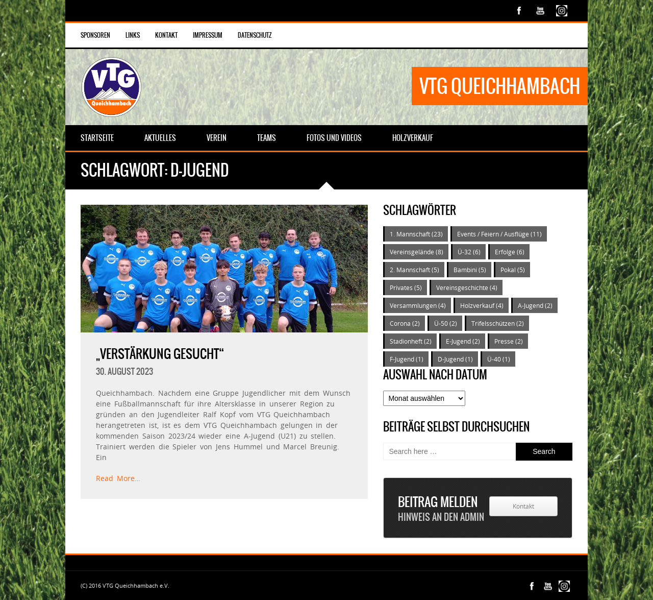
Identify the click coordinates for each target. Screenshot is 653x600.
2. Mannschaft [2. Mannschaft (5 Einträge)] (414, 270)
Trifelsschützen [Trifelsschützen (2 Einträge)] (497, 323)
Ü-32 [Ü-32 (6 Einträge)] (469, 252)
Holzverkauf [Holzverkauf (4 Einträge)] (482, 305)
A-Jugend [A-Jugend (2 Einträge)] (535, 305)
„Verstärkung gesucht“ (160, 354)
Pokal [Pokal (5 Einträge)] (512, 270)
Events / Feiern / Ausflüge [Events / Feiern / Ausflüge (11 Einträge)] (499, 234)
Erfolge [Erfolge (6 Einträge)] (509, 252)
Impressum (207, 35)
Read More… (118, 478)
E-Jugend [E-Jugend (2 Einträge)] (463, 341)
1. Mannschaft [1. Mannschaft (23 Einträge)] (416, 234)
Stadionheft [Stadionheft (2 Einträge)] (411, 341)
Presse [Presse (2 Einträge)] (508, 341)
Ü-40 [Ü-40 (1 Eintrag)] (498, 359)
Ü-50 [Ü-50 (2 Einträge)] (445, 323)
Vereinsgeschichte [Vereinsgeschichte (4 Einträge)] (466, 287)
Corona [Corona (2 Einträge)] (405, 323)
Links (132, 35)
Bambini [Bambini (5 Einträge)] (470, 270)
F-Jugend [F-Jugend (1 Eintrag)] (406, 359)
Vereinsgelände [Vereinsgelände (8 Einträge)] (416, 252)
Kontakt (166, 35)
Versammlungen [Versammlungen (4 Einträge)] (418, 305)
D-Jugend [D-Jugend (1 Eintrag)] (455, 359)
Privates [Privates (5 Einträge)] (406, 287)
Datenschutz (255, 35)
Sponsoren (95, 35)
